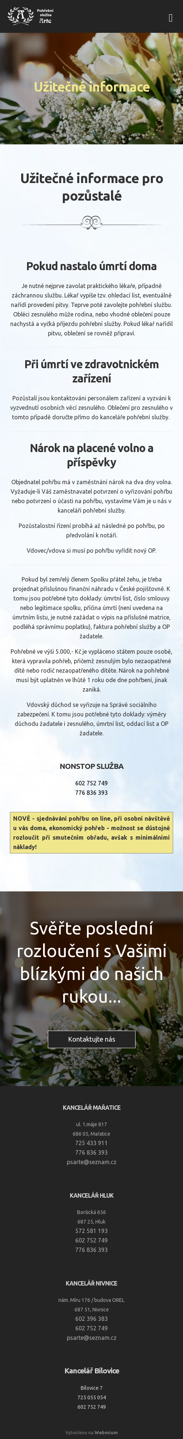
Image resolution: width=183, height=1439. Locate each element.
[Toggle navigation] (171, 16)
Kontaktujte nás (91, 1039)
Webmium (106, 1432)
